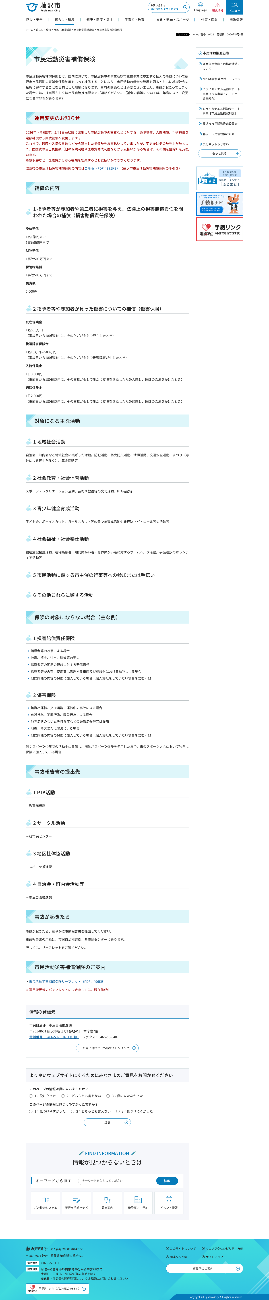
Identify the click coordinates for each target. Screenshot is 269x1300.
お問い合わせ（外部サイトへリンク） (107, 1048)
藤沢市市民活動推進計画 (219, 134)
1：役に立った (45, 1095)
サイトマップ (214, 1257)
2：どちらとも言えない (84, 1095)
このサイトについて (183, 1248)
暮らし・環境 (43, 29)
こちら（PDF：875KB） (102, 168)
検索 (167, 1180)
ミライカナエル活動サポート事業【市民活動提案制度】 (221, 111)
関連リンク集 (178, 1257)
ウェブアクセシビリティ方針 (224, 1248)
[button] (200, 7)
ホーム (29, 29)
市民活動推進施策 (84, 29)
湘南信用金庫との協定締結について (221, 66)
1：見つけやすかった (50, 1111)
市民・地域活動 (62, 29)
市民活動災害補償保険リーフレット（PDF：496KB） (68, 981)
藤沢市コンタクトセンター (165, 7)
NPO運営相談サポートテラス (222, 79)
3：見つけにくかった (137, 1111)
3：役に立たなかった (127, 1095)
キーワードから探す (53, 1180)
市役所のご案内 (203, 1268)
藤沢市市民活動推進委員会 (220, 123)
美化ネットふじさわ (216, 144)
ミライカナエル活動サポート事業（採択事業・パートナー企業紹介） (221, 93)
